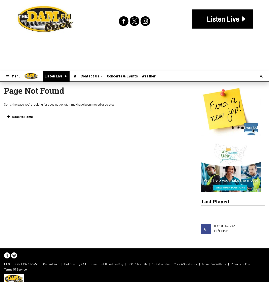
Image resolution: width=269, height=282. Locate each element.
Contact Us (92, 75)
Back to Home (19, 117)
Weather (149, 76)
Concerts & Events (122, 76)
